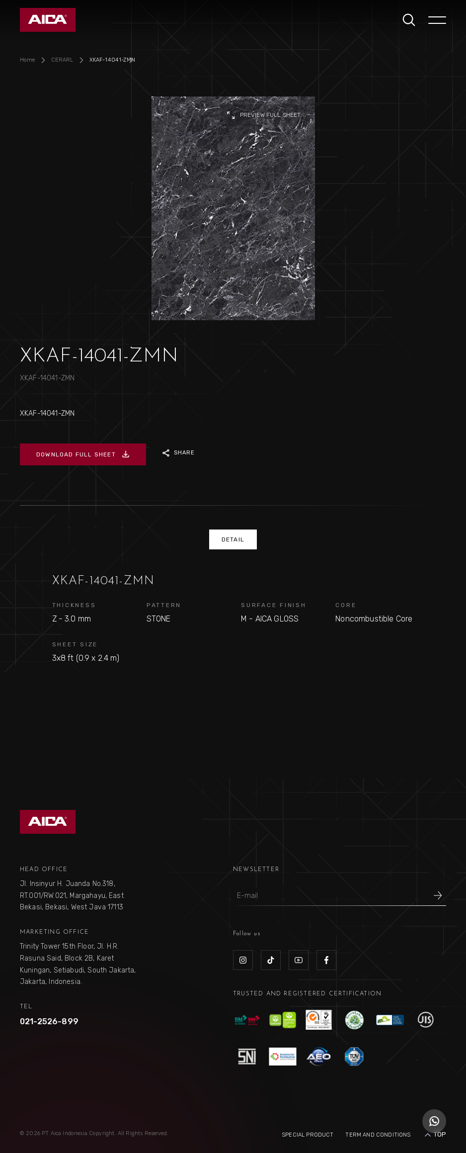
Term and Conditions (377, 1135)
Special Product (307, 1135)
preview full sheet (263, 115)
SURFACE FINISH (274, 605)
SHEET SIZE (75, 644)
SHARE (178, 453)
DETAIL (233, 539)
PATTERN (164, 605)
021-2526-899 (49, 1021)
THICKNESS (74, 605)
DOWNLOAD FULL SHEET (83, 454)
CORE (345, 605)
